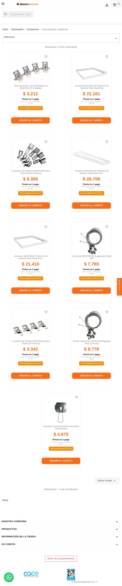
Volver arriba (106, 481)
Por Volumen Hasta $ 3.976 (30, 193)
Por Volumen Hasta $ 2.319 (30, 363)
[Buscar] (17, 14)
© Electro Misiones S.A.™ (84, 582)
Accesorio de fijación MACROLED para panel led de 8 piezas (31, 172)
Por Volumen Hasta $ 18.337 (30, 278)
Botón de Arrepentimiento (60, 558)
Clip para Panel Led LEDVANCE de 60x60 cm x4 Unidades (30, 87)
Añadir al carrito (30, 120)
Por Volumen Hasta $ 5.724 (91, 278)
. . (8, 577)
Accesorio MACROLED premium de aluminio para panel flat (92, 87)
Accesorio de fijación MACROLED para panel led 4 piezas (31, 342)
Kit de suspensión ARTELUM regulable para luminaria (92, 342)
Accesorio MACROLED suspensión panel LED (91, 257)
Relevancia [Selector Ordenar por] (61, 38)
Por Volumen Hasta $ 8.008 (91, 363)
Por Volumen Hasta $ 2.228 (30, 108)
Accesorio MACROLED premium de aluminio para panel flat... (92, 172)
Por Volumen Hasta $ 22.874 (91, 193)
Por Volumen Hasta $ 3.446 (61, 448)
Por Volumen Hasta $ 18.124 (91, 108)
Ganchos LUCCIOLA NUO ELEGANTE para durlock (61, 427)
